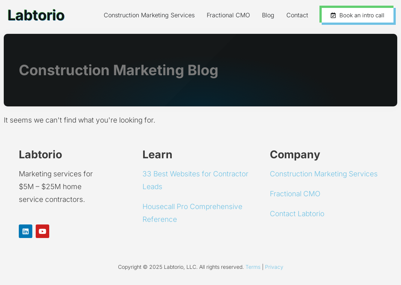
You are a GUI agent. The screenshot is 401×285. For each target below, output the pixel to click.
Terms (252, 267)
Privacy (274, 267)
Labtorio (36, 15)
